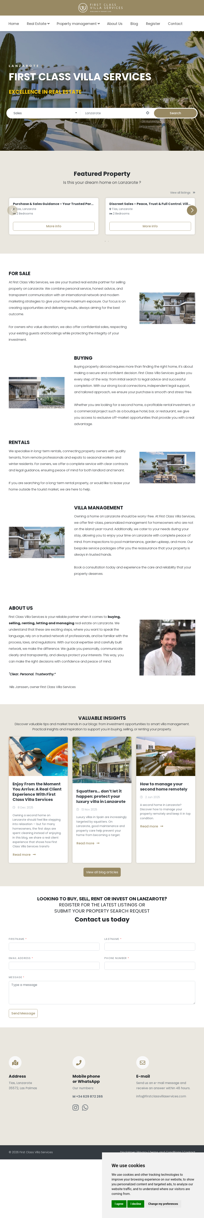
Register (153, 23)
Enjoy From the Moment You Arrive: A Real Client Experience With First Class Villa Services (37, 851)
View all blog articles (102, 932)
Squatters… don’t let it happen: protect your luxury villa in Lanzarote (101, 856)
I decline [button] (135, 1203)
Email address (20, 1018)
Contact (175, 23)
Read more (24, 914)
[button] (102, 301)
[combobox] (194, 23)
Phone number (115, 1018)
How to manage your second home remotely (163, 846)
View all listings (182, 193)
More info (53, 286)
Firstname (17, 998)
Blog (134, 23)
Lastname (111, 998)
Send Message (23, 1073)
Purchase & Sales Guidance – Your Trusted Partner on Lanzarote (67, 263)
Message (15, 1037)
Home (14, 23)
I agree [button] (119, 1203)
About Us (115, 23)
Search (175, 113)
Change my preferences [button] (163, 1203)
